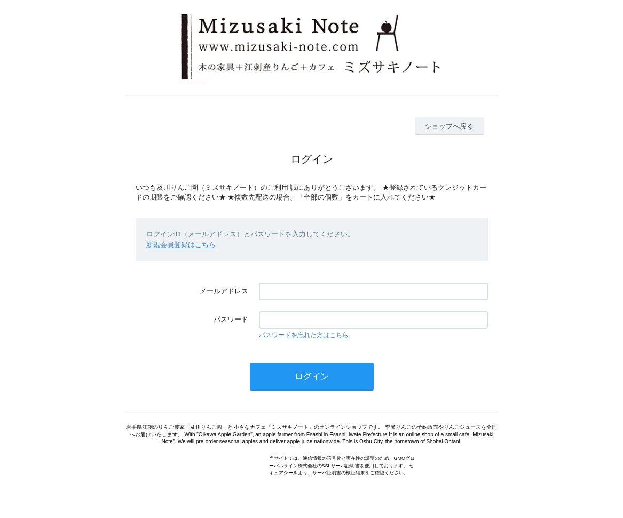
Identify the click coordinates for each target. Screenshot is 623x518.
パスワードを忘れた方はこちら (304, 335)
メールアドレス (224, 291)
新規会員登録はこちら (181, 245)
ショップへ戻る (449, 126)
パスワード (231, 319)
